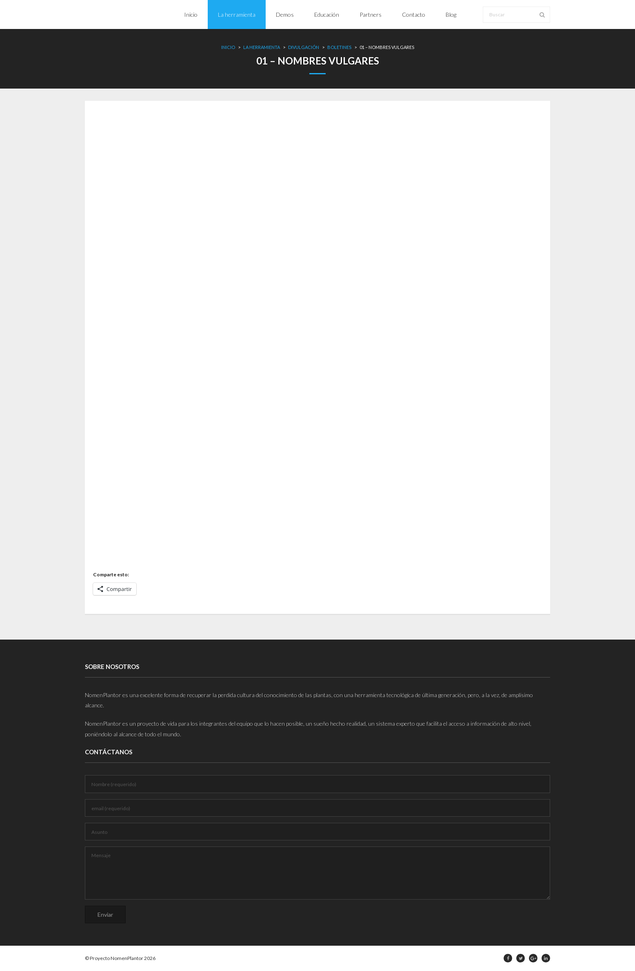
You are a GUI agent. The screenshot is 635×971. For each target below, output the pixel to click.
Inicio (228, 47)
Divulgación (303, 47)
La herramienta (261, 47)
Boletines (339, 47)
